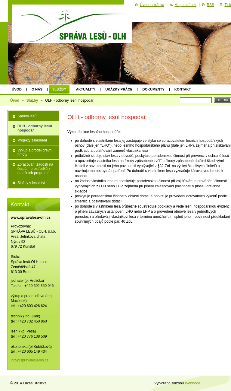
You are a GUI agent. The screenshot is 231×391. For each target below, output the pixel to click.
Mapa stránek (185, 5)
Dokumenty (153, 89)
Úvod (17, 89)
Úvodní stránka (152, 5)
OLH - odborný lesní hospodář (34, 128)
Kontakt (182, 89)
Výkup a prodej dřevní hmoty (35, 152)
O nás (37, 89)
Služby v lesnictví (31, 183)
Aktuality (86, 89)
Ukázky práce (118, 89)
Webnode (192, 383)
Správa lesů (26, 116)
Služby (59, 89)
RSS (210, 5)
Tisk (227, 5)
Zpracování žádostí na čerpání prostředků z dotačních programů (35, 168)
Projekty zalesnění (32, 140)
